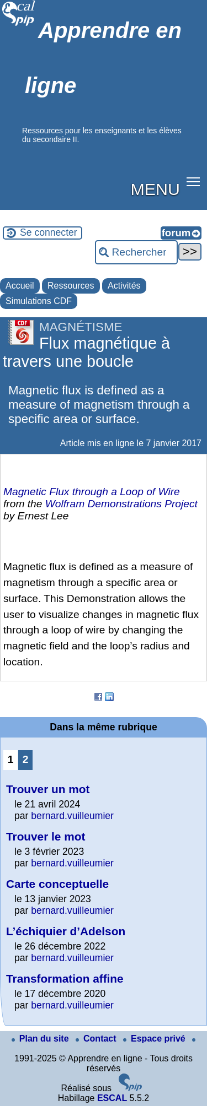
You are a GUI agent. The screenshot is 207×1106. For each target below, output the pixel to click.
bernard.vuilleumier (72, 815)
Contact (97, 1038)
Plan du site (41, 1038)
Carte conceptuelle (57, 883)
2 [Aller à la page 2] (26, 759)
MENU (155, 189)
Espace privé (155, 1038)
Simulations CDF (39, 301)
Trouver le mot (45, 836)
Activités (124, 285)
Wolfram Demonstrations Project (121, 503)
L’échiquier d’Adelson (65, 931)
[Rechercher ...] (136, 252)
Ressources (70, 285)
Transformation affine (65, 978)
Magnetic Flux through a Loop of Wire (91, 491)
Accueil (20, 285)
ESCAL (112, 1098)
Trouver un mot (47, 789)
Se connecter (48, 232)
